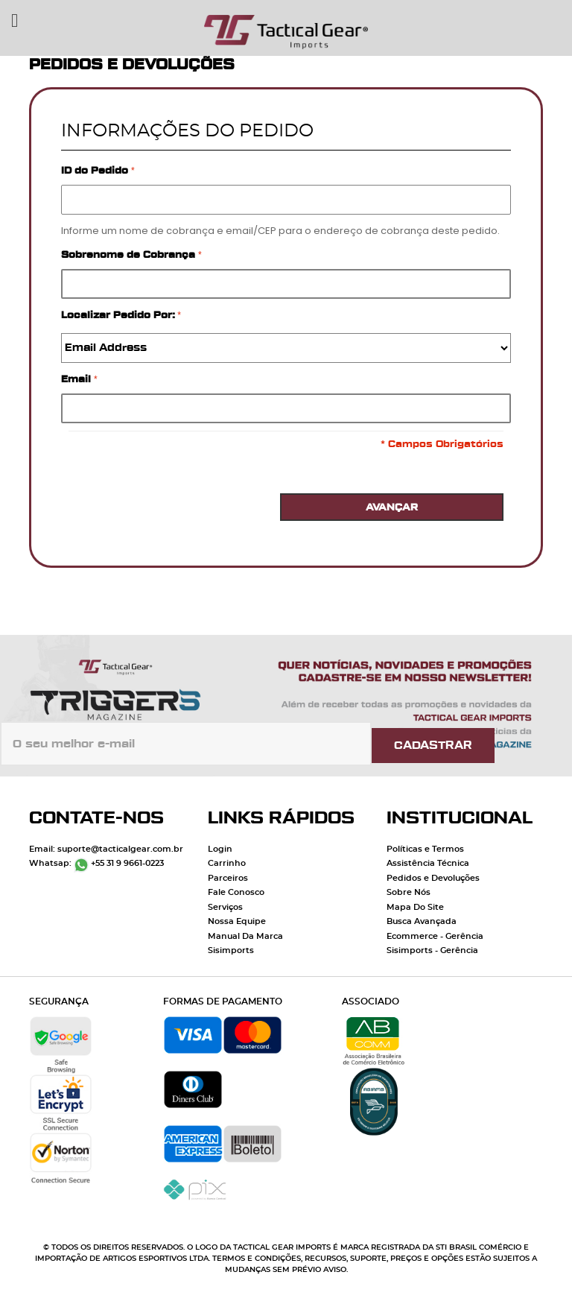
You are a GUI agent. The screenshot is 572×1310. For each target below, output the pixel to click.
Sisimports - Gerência (432, 950)
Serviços (225, 907)
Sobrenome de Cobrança (129, 254)
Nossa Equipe (237, 921)
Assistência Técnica (428, 863)
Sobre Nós (408, 892)
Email (77, 379)
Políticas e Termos (425, 849)
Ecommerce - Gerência (435, 936)
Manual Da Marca (245, 936)
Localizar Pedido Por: (118, 315)
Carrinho (227, 863)
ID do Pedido (96, 170)
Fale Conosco (236, 892)
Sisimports (231, 950)
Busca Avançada (422, 921)
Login (220, 849)
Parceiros (228, 878)
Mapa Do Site (415, 907)
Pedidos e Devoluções (433, 878)
